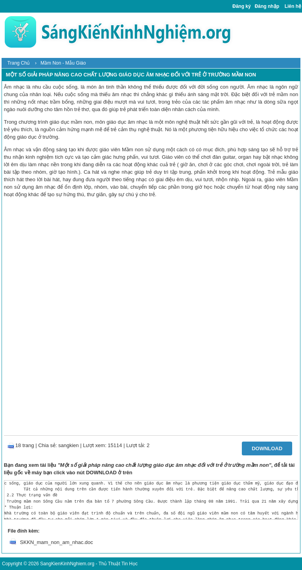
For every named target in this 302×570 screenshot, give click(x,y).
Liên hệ (293, 6)
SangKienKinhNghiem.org (67, 563)
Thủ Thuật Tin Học (117, 563)
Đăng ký (241, 6)
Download (267, 448)
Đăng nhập (267, 6)
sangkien (68, 445)
